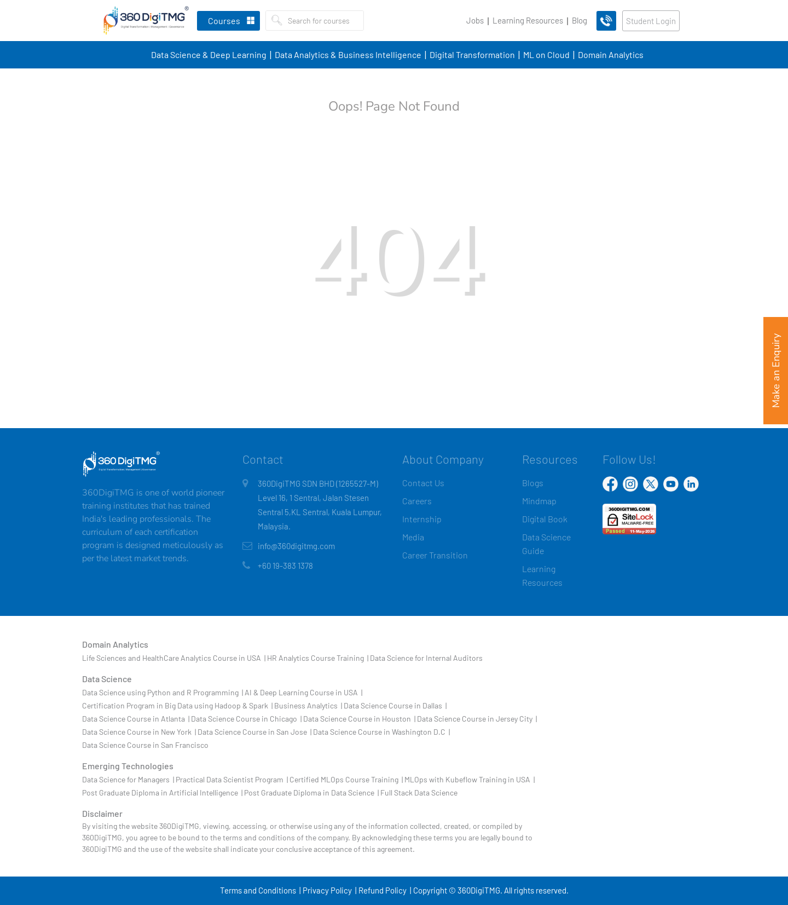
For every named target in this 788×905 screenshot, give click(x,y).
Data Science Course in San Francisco (145, 745)
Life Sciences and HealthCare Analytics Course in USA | (173, 657)
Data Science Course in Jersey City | (477, 718)
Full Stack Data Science (418, 792)
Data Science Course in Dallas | (395, 705)
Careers (417, 500)
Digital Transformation (472, 54)
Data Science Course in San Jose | (254, 731)
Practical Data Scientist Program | (232, 779)
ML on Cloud (546, 54)
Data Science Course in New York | (139, 731)
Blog (579, 20)
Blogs (532, 482)
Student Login (651, 21)
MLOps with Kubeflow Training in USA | (469, 779)
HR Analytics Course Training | (317, 657)
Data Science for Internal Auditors (426, 657)
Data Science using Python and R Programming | (162, 692)
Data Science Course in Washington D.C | (381, 731)
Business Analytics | (308, 705)
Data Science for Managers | (128, 779)
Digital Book (544, 519)
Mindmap (539, 500)
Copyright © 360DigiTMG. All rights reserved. (491, 890)
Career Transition (435, 555)
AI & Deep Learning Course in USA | (303, 692)
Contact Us (423, 482)
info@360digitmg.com (296, 546)
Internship (422, 519)
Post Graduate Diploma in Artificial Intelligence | (162, 792)
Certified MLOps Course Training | (346, 779)
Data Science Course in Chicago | (246, 718)
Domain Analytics (611, 54)
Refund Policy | (384, 890)
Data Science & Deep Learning (208, 54)
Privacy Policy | (329, 890)
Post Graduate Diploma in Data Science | (311, 792)
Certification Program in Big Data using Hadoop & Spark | (177, 705)
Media (413, 537)
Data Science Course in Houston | (359, 718)
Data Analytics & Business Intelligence (348, 54)
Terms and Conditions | (260, 890)
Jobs (475, 20)
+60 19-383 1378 (285, 565)
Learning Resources (528, 20)
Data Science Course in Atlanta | (135, 718)
